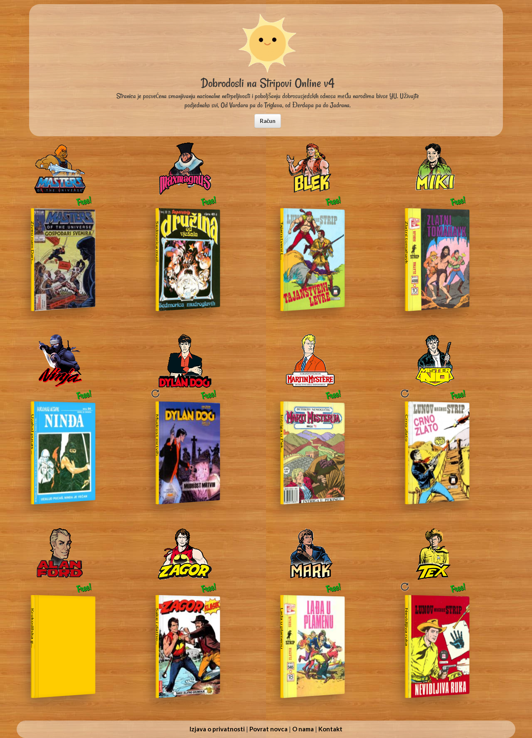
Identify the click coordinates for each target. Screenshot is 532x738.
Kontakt (330, 729)
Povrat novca (268, 729)
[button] (267, 121)
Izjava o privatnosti (217, 729)
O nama (303, 729)
